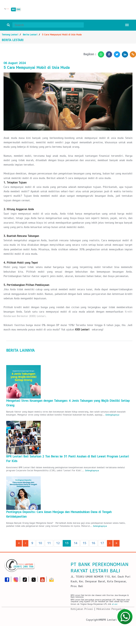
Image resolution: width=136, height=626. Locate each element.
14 (75, 543)
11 (49, 543)
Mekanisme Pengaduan (110, 608)
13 (67, 543)
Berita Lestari (30, 34)
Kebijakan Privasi (82, 608)
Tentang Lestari (10, 34)
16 (93, 543)
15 (84, 543)
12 (58, 543)
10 (40, 543)
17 (102, 543)
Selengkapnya (112, 415)
